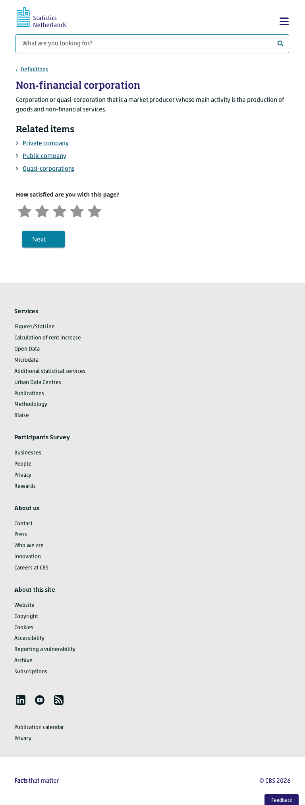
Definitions (34, 69)
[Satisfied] (77, 210)
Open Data (27, 349)
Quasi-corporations (48, 169)
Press (20, 534)
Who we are (29, 545)
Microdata (26, 360)
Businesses (27, 453)
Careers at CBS (31, 568)
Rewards (25, 486)
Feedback (281, 800)
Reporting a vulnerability (44, 649)
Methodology (30, 404)
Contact (23, 523)
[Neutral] (59, 210)
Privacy (22, 475)
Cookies (23, 627)
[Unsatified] (42, 210)
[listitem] (20, 700)
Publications (29, 393)
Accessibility (29, 638)
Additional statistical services (49, 371)
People (22, 464)
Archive (23, 660)
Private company (46, 143)
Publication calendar (39, 727)
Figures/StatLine (34, 326)
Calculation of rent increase (47, 338)
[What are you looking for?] (152, 43)
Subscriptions (30, 671)
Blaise (21, 415)
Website (24, 605)
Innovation (27, 556)
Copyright (26, 616)
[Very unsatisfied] (24, 210)
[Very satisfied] (94, 210)
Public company (44, 156)
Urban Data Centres (37, 382)
